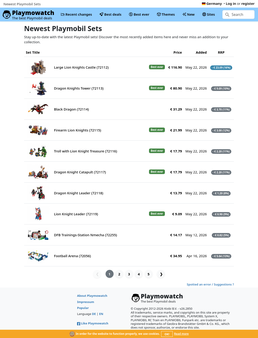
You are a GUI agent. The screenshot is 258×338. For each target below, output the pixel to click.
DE (94, 314)
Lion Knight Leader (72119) (76, 214)
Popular (83, 308)
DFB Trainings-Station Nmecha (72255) (85, 235)
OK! (167, 334)
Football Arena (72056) (72, 256)
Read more (181, 334)
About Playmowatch (92, 296)
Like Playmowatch (92, 323)
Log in (231, 3)
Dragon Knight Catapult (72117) (80, 172)
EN (101, 314)
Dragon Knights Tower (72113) (78, 88)
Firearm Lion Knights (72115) (77, 130)
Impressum (85, 302)
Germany (212, 3)
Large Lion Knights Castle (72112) (81, 67)
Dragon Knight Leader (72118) (78, 193)
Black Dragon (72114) (71, 109)
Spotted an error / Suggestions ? (210, 284)
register (248, 3)
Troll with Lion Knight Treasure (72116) (85, 151)
